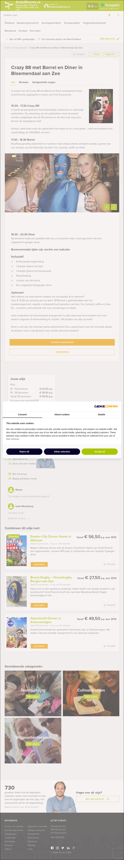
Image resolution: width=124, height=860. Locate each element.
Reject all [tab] (24, 451)
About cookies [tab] (61, 414)
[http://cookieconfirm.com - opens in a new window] (106, 406)
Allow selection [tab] (62, 451)
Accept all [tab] (99, 451)
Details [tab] (101, 414)
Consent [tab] (22, 414)
